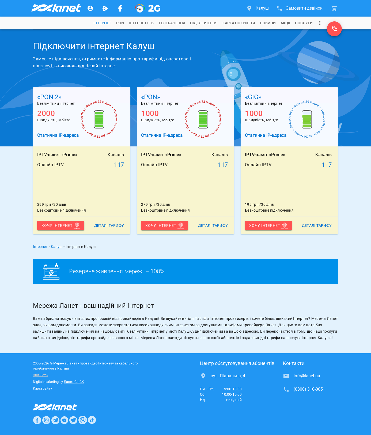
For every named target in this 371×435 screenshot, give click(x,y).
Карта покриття (238, 23)
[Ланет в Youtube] (64, 420)
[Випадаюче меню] (320, 23)
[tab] (102, 23)
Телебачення (171, 23)
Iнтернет (102, 23)
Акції (285, 23)
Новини (268, 23)
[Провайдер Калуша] (56, 8)
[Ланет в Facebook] (37, 420)
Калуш (56, 246)
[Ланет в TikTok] (92, 420)
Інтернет (40, 246)
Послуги (304, 23)
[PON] (147, 8)
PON (120, 23)
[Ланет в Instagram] (46, 420)
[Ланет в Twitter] (73, 420)
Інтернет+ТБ (141, 23)
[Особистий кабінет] (90, 8)
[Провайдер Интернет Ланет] (61, 407)
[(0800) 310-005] (334, 28)
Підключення (204, 23)
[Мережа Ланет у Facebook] (120, 8)
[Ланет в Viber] (82, 420)
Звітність (40, 375)
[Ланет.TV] (105, 8)
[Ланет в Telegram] (55, 420)
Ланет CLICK (74, 382)
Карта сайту (42, 388)
